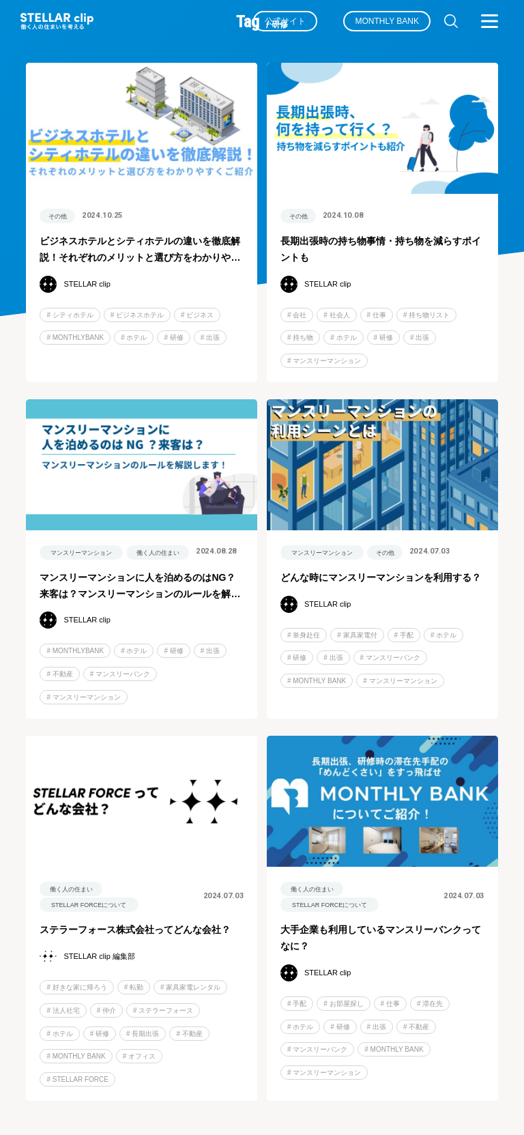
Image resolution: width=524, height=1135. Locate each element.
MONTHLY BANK (387, 21)
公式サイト (285, 21)
